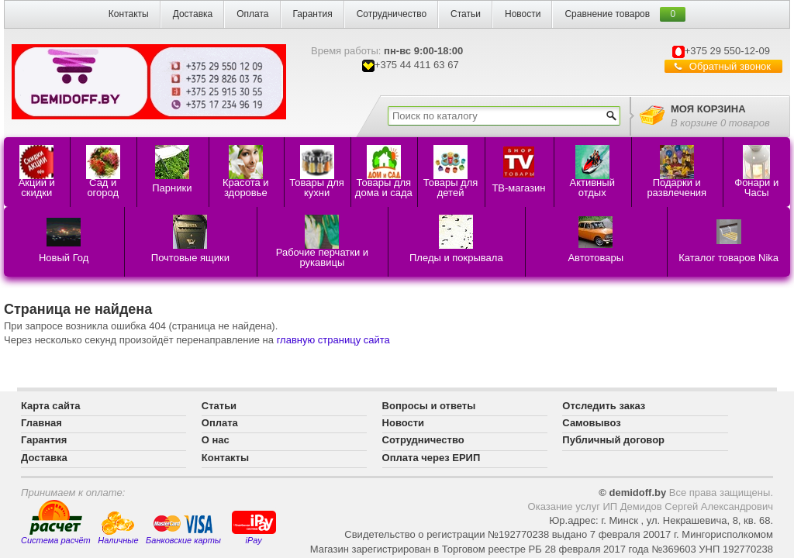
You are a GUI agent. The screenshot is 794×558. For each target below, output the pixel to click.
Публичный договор (613, 440)
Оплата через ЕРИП (431, 457)
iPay (254, 526)
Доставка (193, 14)
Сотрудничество (391, 14)
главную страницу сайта (333, 340)
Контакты (129, 14)
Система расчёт (56, 522)
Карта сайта (51, 406)
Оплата (252, 14)
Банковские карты (183, 529)
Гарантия (313, 14)
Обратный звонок (730, 66)
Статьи (466, 14)
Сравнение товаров (607, 14)
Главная (41, 423)
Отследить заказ (603, 406)
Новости (522, 14)
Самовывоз (591, 423)
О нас (216, 440)
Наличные (118, 528)
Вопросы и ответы (429, 406)
